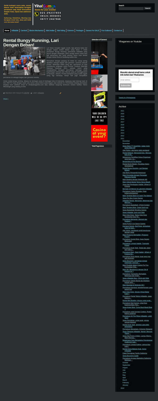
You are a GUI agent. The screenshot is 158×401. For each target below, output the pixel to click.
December (126, 141)
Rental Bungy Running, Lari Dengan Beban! (31, 42)
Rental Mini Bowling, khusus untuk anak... (137, 301)
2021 (123, 111)
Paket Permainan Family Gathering (135, 353)
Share (5, 99)
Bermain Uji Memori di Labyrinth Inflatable (137, 189)
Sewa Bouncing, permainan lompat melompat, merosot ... (135, 262)
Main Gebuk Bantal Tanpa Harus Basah (136, 182)
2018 (123, 119)
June (124, 373)
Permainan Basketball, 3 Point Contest (136, 205)
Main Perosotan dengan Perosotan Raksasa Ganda (135, 176)
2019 (123, 116)
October (126, 363)
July (124, 370)
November (126, 143)
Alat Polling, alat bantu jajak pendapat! (136, 150)
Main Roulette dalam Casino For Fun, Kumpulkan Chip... (136, 266)
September (127, 365)
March (125, 380)
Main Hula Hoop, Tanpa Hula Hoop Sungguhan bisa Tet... (135, 216)
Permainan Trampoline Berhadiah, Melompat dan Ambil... (134, 275)
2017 (123, 122)
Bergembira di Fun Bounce (132, 161)
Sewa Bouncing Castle (130, 356)
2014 (123, 130)
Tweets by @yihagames (127, 98)
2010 (123, 388)
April (124, 378)
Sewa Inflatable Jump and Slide (134, 212)
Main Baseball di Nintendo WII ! (133, 285)
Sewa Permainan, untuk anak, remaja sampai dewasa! (136, 321)
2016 (123, 125)
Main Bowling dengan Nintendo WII (135, 179)
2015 (123, 127)
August (125, 368)
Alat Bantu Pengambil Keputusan (134, 173)
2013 (123, 133)
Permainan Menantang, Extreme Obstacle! (137, 329)
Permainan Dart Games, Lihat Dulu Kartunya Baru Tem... (135, 304)
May (124, 375)
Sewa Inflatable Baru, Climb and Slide (136, 278)
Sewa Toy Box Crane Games (133, 198)
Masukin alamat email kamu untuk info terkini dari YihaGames (135, 73)
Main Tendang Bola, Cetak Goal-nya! (135, 207)
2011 (123, 138)
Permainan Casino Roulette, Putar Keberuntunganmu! (134, 192)
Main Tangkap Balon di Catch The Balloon (137, 196)
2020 (123, 114)
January (126, 385)
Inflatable (41, 93)
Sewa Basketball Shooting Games (134, 210)
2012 (123, 136)
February (126, 383)
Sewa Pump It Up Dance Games (134, 224)
